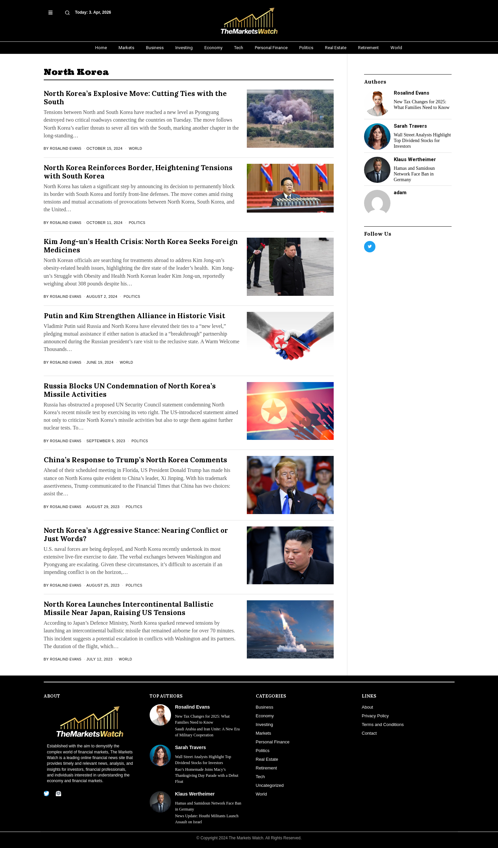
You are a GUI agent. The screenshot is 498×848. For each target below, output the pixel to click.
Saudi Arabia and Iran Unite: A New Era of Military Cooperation (207, 732)
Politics (141, 223)
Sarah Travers (410, 126)
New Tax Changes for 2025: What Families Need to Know (422, 104)
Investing (264, 724)
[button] (58, 10)
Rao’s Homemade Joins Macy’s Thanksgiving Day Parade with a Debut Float (206, 775)
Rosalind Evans (67, 148)
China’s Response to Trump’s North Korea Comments (135, 459)
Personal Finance (273, 741)
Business (265, 707)
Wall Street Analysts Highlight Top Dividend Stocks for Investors (422, 140)
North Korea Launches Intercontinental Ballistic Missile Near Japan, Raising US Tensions (128, 608)
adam (400, 193)
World (139, 148)
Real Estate (267, 759)
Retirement (266, 767)
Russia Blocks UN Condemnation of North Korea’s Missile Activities (130, 390)
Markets (263, 733)
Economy (265, 715)
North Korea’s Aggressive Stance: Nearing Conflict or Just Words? (136, 534)
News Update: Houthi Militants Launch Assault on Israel (206, 819)
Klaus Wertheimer (415, 159)
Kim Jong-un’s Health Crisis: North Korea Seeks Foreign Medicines (141, 245)
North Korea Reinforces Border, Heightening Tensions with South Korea (138, 171)
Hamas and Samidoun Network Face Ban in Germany (414, 174)
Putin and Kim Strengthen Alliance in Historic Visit (134, 315)
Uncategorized (270, 785)
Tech (260, 776)
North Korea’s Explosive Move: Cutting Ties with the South (135, 97)
